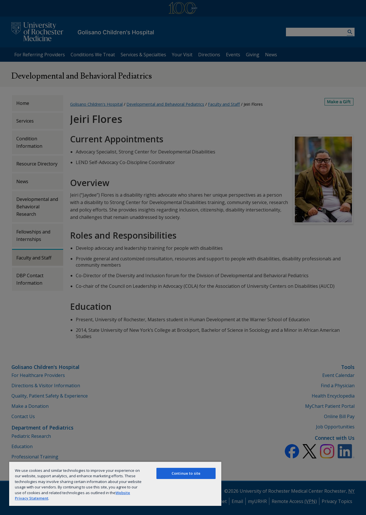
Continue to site (186, 473)
